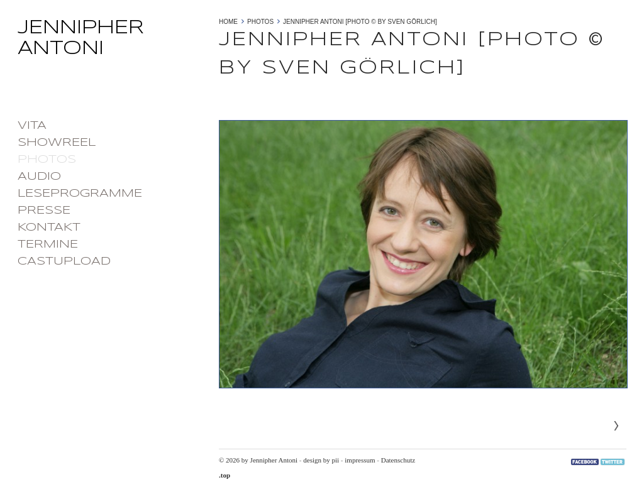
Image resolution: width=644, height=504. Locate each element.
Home (228, 21)
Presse (44, 210)
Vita (32, 125)
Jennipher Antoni (112, 42)
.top (224, 475)
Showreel (57, 142)
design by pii (321, 460)
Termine (48, 244)
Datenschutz (398, 460)
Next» (616, 426)
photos (47, 159)
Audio (39, 176)
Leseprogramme (80, 193)
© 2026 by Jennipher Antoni (258, 460)
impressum (360, 460)
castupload (64, 261)
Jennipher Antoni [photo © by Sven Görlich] (360, 21)
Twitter (613, 462)
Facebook (585, 462)
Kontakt (49, 227)
